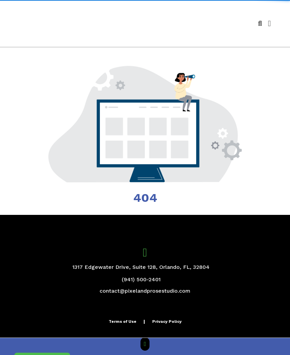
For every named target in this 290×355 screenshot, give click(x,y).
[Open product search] (260, 23)
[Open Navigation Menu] (269, 23)
